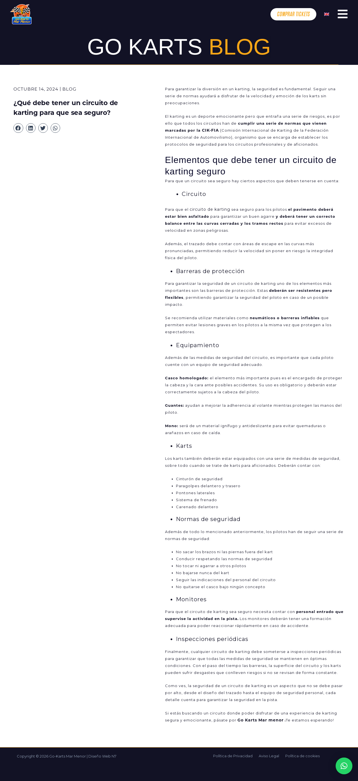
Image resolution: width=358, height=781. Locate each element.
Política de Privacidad (235, 756)
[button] (18, 128)
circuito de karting (209, 209)
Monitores (191, 599)
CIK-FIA (210, 130)
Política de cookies (300, 756)
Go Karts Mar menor (259, 720)
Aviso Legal (269, 756)
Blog (69, 89)
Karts (184, 445)
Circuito (194, 194)
